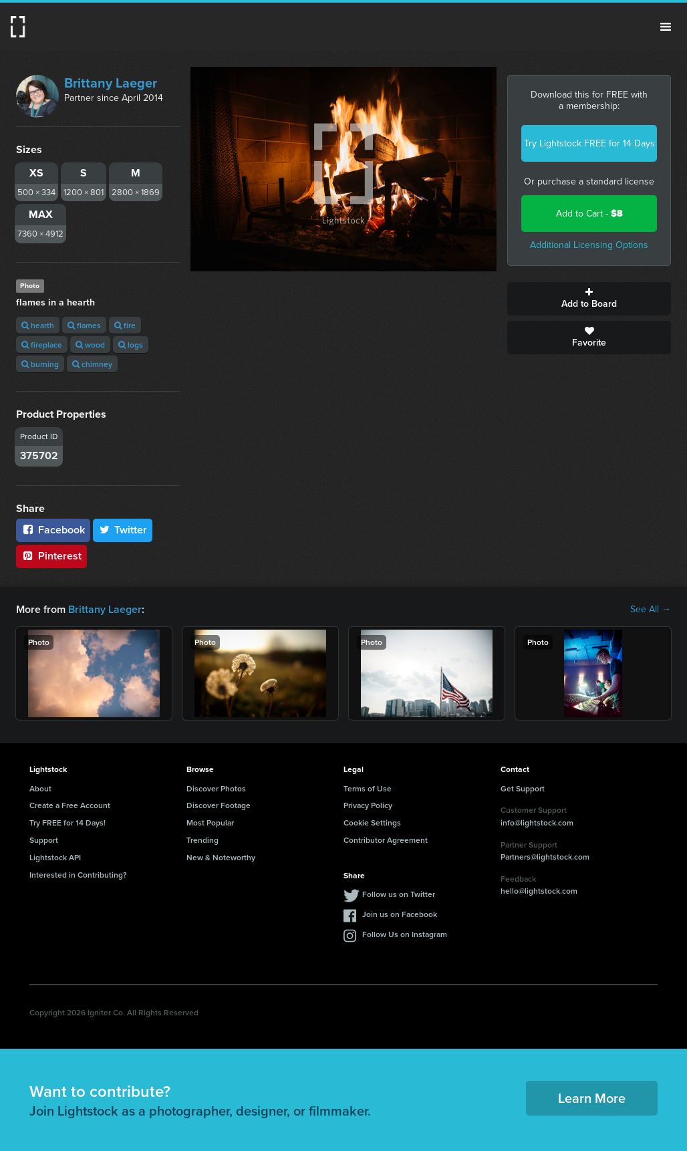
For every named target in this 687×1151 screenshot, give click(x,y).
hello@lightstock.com (539, 890)
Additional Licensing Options (589, 245)
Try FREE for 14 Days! (67, 822)
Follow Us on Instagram (404, 934)
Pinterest (51, 555)
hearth (37, 325)
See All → (650, 609)
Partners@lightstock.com (545, 856)
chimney (92, 364)
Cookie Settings (372, 822)
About (40, 788)
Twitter (123, 529)
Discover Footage (218, 805)
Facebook (53, 529)
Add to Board (589, 298)
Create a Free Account (69, 805)
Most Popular (210, 822)
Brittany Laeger (110, 83)
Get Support (523, 788)
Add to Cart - (589, 214)
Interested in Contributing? (78, 874)
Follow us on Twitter (398, 894)
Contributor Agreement (386, 840)
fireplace (41, 344)
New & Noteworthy (220, 857)
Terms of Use (368, 788)
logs (130, 344)
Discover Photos (216, 788)
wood (90, 344)
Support (43, 840)
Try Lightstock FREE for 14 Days (589, 143)
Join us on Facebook (399, 914)
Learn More (592, 1098)
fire (125, 325)
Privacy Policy (368, 805)
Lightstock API (55, 857)
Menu (665, 26)
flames (84, 325)
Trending (202, 840)
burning (40, 364)
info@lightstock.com (537, 822)
